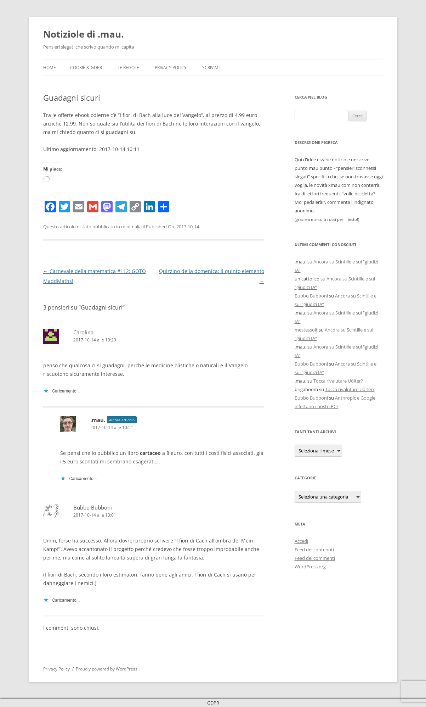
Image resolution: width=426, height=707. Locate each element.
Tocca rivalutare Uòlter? (338, 381)
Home (49, 68)
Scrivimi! (211, 68)
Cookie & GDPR (86, 68)
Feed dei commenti (315, 558)
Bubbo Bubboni (92, 507)
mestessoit (306, 330)
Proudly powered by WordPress (106, 669)
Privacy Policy (171, 68)
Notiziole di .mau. (83, 34)
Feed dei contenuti (314, 549)
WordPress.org (310, 566)
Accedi (301, 541)
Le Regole (128, 68)
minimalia (131, 226)
